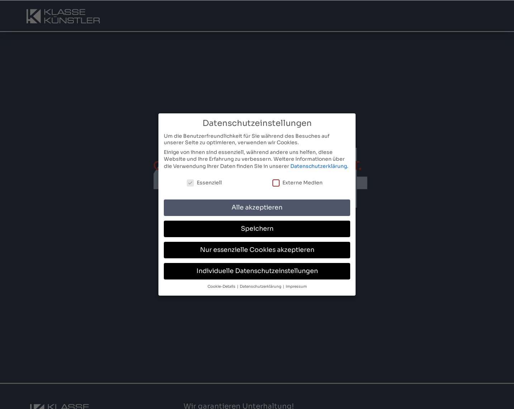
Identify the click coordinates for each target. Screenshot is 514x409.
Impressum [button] (296, 286)
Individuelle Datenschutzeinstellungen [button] (257, 271)
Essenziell (204, 182)
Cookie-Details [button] (222, 286)
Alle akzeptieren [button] (257, 207)
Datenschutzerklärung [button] (261, 286)
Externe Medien (297, 182)
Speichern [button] (257, 228)
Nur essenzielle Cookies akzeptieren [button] (257, 250)
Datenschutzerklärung (318, 166)
